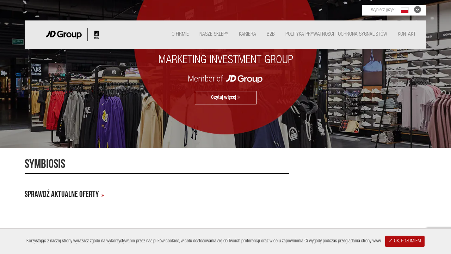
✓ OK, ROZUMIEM (405, 241)
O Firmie (180, 34)
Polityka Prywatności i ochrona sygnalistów (336, 34)
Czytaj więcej (225, 97)
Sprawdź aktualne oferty (62, 194)
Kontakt (407, 34)
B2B (271, 34)
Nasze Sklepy (213, 34)
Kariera (247, 34)
